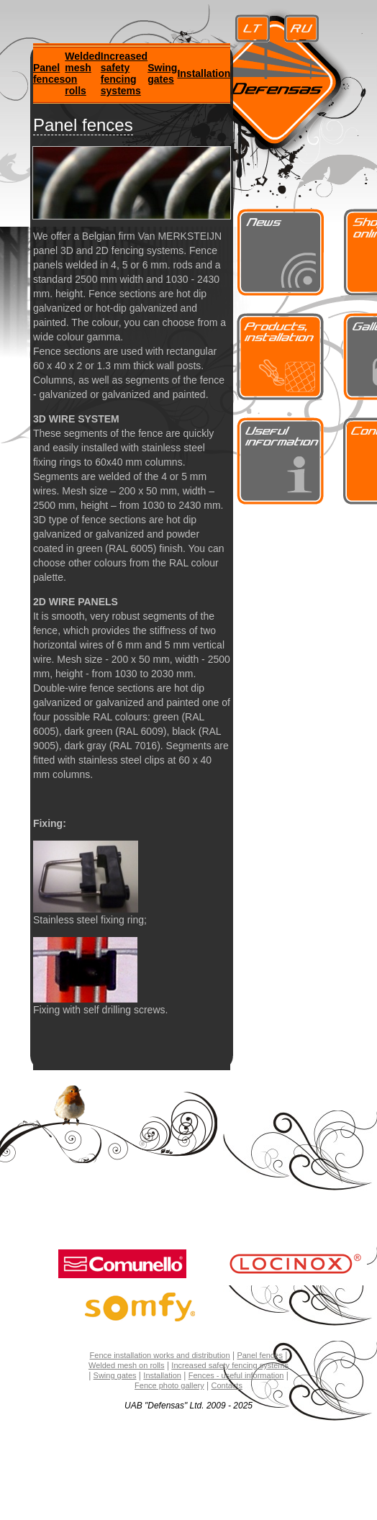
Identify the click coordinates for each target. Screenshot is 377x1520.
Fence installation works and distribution (160, 1355)
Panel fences (49, 73)
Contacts (227, 1385)
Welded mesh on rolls (126, 1365)
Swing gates (162, 73)
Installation (203, 73)
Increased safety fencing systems (124, 73)
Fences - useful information (236, 1375)
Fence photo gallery (169, 1385)
